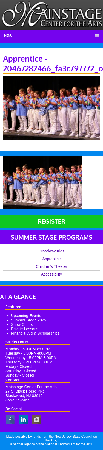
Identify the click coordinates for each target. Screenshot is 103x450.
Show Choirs (22, 324)
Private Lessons (24, 329)
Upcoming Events (26, 315)
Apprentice (51, 259)
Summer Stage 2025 (28, 320)
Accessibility (51, 274)
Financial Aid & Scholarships (35, 333)
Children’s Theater (51, 266)
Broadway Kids (51, 251)
